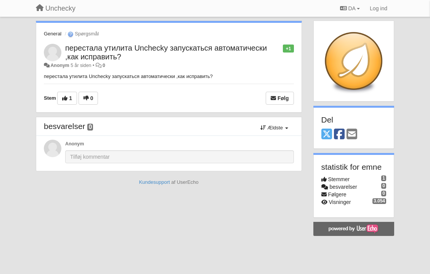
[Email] (352, 134)
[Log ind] (378, 8)
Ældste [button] (274, 128)
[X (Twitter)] (326, 134)
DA (350, 8)
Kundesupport (154, 182)
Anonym (59, 65)
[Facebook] (339, 134)
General (52, 34)
